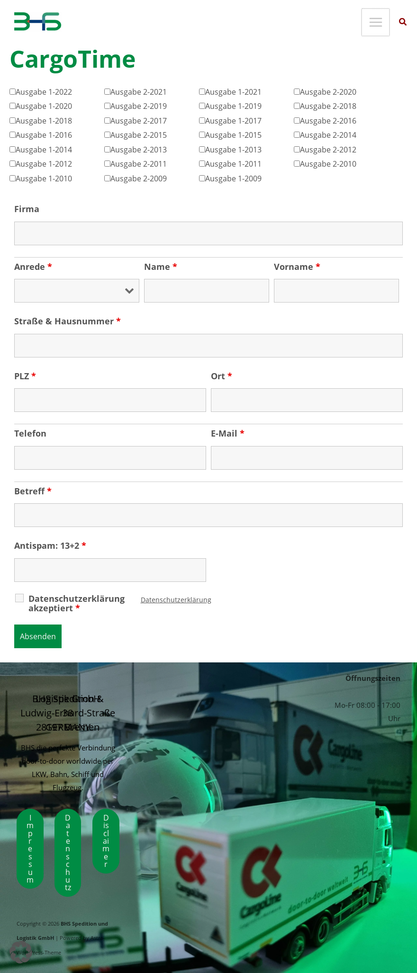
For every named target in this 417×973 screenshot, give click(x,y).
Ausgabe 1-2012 (44, 163)
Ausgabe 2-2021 (138, 91)
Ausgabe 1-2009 (233, 178)
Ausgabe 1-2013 (233, 149)
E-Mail (228, 433)
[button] (403, 22)
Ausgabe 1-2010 (44, 178)
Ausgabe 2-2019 (138, 105)
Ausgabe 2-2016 (328, 120)
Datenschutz (68, 852)
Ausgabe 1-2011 (233, 163)
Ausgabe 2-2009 (138, 178)
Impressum (30, 848)
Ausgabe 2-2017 (138, 120)
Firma (26, 208)
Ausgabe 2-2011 (138, 163)
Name (160, 266)
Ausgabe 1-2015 (233, 134)
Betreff (33, 491)
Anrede (33, 266)
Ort (221, 376)
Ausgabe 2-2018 (328, 105)
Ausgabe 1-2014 (44, 149)
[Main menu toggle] (376, 22)
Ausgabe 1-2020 (44, 105)
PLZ (25, 376)
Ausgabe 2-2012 (328, 149)
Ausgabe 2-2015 (138, 134)
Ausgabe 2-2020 (328, 91)
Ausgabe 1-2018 (44, 120)
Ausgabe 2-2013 (138, 149)
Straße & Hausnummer (67, 321)
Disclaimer (105, 840)
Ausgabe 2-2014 (328, 134)
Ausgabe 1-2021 (233, 91)
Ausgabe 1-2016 (44, 134)
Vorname (297, 266)
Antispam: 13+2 (50, 545)
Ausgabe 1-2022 (44, 91)
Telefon (30, 433)
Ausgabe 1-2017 (233, 120)
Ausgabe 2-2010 (328, 163)
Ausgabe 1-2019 (233, 105)
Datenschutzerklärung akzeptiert (76, 603)
